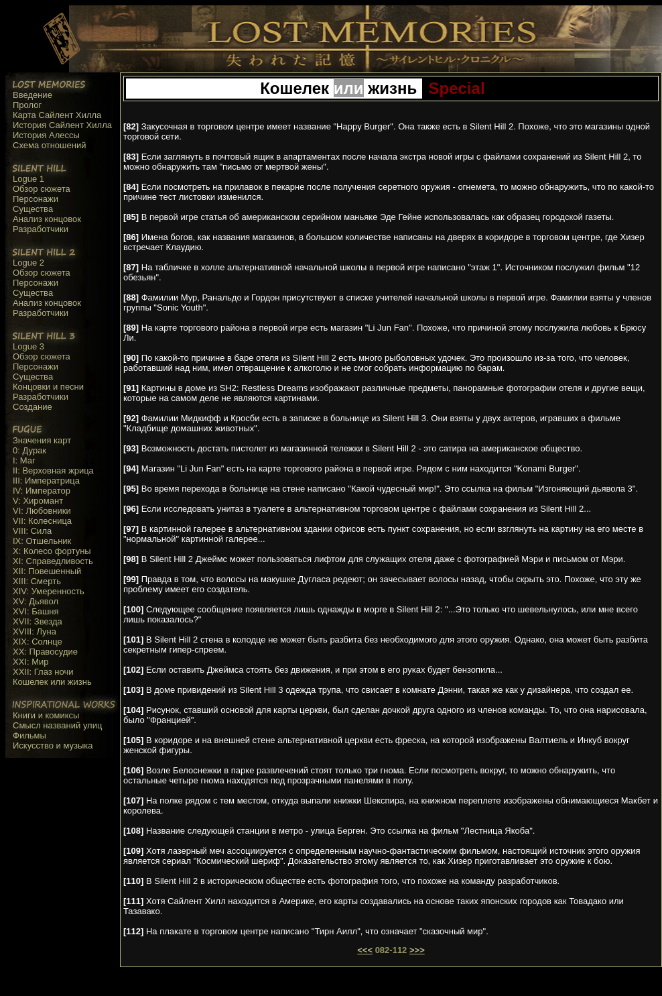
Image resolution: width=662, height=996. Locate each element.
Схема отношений (49, 145)
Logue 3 (28, 346)
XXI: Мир (31, 662)
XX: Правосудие (45, 652)
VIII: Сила (32, 531)
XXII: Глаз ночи (43, 672)
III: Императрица (46, 481)
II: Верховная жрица (53, 470)
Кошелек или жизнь (52, 682)
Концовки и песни (48, 387)
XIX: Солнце (37, 642)
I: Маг (24, 460)
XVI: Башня (36, 611)
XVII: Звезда (37, 621)
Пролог (27, 105)
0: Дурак (29, 450)
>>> (417, 950)
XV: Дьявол (35, 601)
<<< (365, 950)
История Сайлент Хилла (62, 125)
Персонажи (35, 199)
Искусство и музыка (53, 745)
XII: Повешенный (47, 571)
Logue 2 (28, 263)
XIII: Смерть (37, 581)
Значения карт (42, 440)
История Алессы (46, 135)
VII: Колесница (42, 521)
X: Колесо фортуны (52, 551)
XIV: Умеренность (48, 591)
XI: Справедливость (53, 561)
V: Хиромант (38, 501)
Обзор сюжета (41, 189)
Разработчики (40, 229)
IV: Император (41, 491)
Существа (33, 209)
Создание (32, 407)
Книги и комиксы (46, 715)
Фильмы (29, 735)
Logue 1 (28, 179)
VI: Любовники (42, 511)
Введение (32, 95)
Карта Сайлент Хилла (57, 115)
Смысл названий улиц (57, 725)
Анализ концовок (47, 219)
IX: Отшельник (42, 541)
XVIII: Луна (34, 631)
